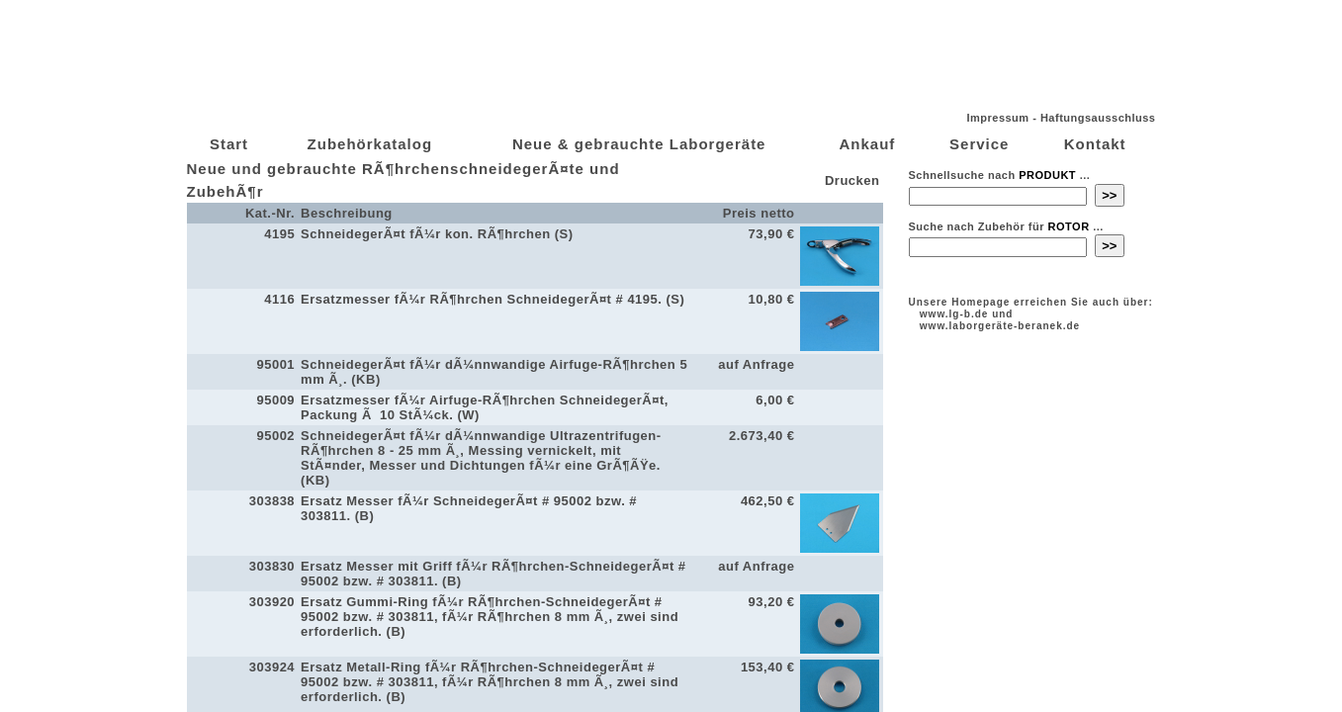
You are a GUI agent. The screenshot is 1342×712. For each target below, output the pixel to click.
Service (979, 143)
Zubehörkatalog (370, 143)
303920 (272, 601)
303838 (272, 500)
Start (229, 143)
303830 (272, 566)
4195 (279, 233)
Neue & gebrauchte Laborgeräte (639, 143)
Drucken (850, 180)
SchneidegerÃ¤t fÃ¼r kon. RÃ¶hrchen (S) (437, 233)
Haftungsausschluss (1098, 118)
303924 (272, 667)
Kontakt (1095, 143)
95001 (275, 364)
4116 (279, 299)
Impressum (997, 118)
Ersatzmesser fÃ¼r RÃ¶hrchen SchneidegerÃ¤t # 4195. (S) (492, 299)
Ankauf (867, 143)
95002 (275, 435)
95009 (275, 400)
